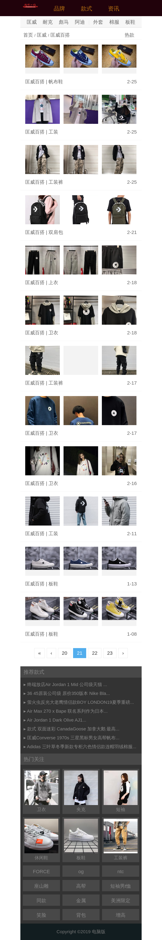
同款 (41, 900)
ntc (120, 871)
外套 (98, 22)
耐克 (48, 22)
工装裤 (56, 182)
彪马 (64, 22)
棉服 (114, 22)
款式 (86, 8)
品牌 (59, 8)
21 (79, 653)
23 (110, 653)
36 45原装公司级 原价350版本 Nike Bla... (68, 693)
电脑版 (98, 931)
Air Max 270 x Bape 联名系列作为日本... (67, 711)
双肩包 (56, 232)
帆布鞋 (56, 81)
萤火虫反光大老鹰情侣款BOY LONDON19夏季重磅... (80, 702)
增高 (120, 915)
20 (64, 653)
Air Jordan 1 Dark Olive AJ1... (56, 720)
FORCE (41, 871)
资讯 (113, 8)
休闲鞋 (41, 839)
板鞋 (130, 22)
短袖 (121, 791)
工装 (53, 131)
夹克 (81, 791)
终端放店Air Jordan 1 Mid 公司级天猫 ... (67, 684)
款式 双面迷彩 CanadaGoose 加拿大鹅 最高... (73, 728)
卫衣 (53, 332)
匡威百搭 (60, 35)
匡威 (32, 22)
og (81, 871)
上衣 (53, 282)
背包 (81, 915)
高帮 (81, 886)
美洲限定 (120, 900)
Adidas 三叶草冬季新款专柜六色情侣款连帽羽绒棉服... (81, 746)
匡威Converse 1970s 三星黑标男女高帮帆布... (73, 737)
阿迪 (80, 22)
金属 (81, 900)
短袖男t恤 (120, 886)
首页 (28, 35)
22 (94, 653)
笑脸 (41, 915)
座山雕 (41, 886)
